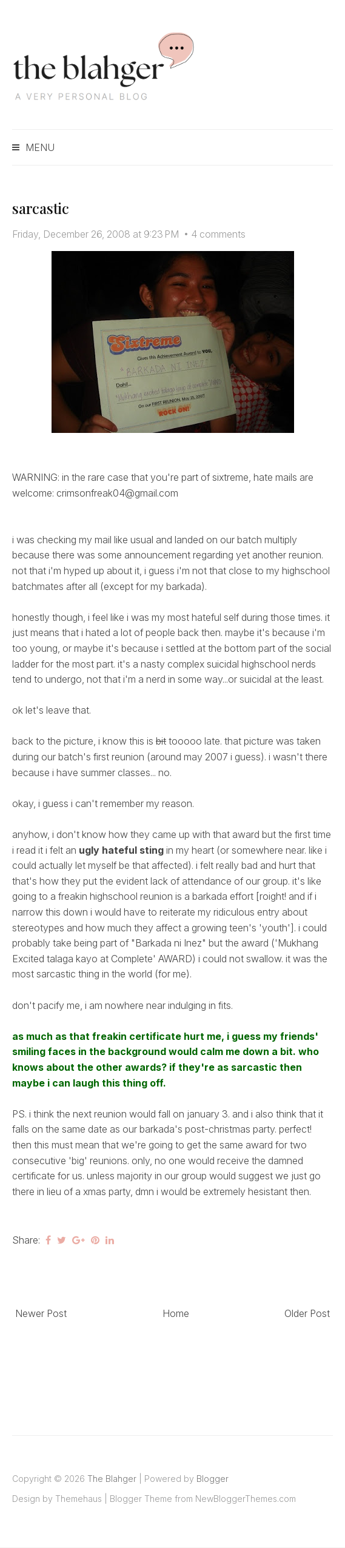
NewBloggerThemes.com (245, 1498)
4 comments (218, 234)
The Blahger (111, 1478)
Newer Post (41, 1313)
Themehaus (78, 1498)
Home (175, 1313)
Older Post (307, 1313)
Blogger (212, 1478)
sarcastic (40, 208)
